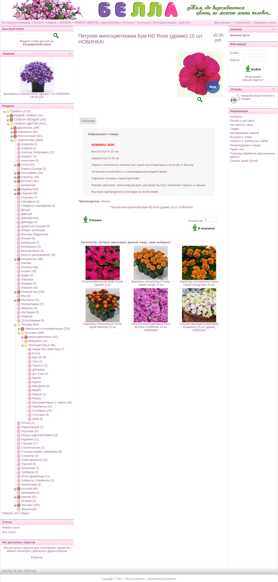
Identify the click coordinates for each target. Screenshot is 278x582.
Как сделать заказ (241, 124)
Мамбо (36, 390)
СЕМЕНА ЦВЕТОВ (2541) (30, 123)
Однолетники (110, 22)
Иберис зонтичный (33, 230)
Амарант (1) (28, 156)
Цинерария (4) (30, 492)
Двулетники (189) (28, 127)
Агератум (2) (29, 144)
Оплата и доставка (242, 120)
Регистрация (253, 76)
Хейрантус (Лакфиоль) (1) (37, 480)
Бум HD (184, 22)
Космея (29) (28, 271)
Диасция (26, 213)
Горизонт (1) (40, 365)
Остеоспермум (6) (32, 320)
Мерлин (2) (39, 394)
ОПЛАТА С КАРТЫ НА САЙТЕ (249, 141)
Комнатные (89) (27, 131)
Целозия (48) (29, 488)
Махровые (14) (38, 341)
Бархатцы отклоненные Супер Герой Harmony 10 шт (102, 325)
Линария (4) (28, 283)
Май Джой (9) (40, 386)
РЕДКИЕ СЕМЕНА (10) (28, 115)
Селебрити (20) (42, 410)
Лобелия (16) (29, 287)
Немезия (26, 316)
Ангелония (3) (30, 160)
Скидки (234, 129)
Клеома (26, 263)
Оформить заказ (265, 22)
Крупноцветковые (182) (43, 336)
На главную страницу (16, 22)
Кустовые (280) (34, 332)
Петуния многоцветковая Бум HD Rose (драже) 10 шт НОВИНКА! (151, 207)
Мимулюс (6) (29, 308)
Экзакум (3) (28, 501)
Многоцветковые (164, 22)
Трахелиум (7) (30, 468)
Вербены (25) (29, 189)
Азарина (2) (28, 148)
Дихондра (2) (29, 222)
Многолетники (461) (30, 136)
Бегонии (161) (30, 181)
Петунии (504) (30, 324)
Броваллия (28, 185)
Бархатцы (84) (30, 177)
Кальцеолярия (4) (32, 250)
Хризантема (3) (31, 484)
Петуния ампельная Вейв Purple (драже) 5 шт (102, 283)
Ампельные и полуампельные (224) (47, 328)
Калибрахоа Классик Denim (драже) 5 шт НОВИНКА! (37, 93)
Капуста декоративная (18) (38, 254)
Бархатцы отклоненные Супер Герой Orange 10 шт (151, 283)
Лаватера (27, 279)
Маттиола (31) (30, 300)
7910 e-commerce (135, 578)
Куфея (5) (27, 275)
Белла (36, 353)
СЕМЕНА (65, 22)
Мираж (36, 398)
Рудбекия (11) (30, 439)
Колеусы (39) (29, 267)
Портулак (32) (30, 431)
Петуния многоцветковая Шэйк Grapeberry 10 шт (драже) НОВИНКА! (199, 327)
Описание (88, 121)
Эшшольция (29, 509)
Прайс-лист (237, 149)
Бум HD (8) (39, 357)
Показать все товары (15, 513)
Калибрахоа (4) (31, 246)
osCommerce (169, 578)
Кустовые (143, 22)
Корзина (236, 29)
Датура (25, 209)
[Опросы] (37, 557)
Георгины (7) (29, 197)
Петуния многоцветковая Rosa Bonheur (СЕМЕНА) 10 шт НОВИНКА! (151, 327)
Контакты (236, 116)
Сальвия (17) (29, 443)
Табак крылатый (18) (34, 459)
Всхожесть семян (241, 137)
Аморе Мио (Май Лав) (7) (48, 349)
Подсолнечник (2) (32, 427)
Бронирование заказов (244, 133)
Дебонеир (38, 369)
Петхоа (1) (27, 423)
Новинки (8, 53)
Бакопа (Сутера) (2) (33, 168)
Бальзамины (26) (32, 172)
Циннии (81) (28, 496)
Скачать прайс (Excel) (244, 160)
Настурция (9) (30, 312)
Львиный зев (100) (32, 291)
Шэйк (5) (37, 418)
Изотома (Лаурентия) (34, 234)
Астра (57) (27, 164)
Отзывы (236, 89)
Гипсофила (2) (30, 201)
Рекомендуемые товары (245, 145)
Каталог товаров (45, 22)
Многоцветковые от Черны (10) (52, 402)
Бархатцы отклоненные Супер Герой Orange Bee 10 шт (199, 283)
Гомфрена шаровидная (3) (38, 205)
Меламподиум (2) (32, 304)
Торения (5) (28, 464)
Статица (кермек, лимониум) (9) (41, 451)
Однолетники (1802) (30, 140)
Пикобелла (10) (42, 406)
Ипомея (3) (28, 238)
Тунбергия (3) (29, 472)
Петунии (128, 22)
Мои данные (222, 22)
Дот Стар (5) (40, 373)
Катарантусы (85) (32, 259)
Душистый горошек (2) (35, 226)
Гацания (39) (29, 193)
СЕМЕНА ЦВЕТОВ (86, 22)
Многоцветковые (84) (42, 345)
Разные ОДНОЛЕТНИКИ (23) (39, 435)
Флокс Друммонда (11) (35, 476)
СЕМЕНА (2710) (20, 111)
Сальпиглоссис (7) (33, 447)
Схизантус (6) (30, 455)
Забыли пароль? (253, 80)
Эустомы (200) (30, 505)
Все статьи (9, 532)
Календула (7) (30, 242)
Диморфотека (30, 218)
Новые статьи (11, 527)
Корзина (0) (242, 22)
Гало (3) (37, 361)
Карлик (36, 377)
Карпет (36, 382)
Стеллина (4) (40, 414)
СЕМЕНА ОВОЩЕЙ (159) (30, 119)
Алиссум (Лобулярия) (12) (37, 152)
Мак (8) (25, 295)
